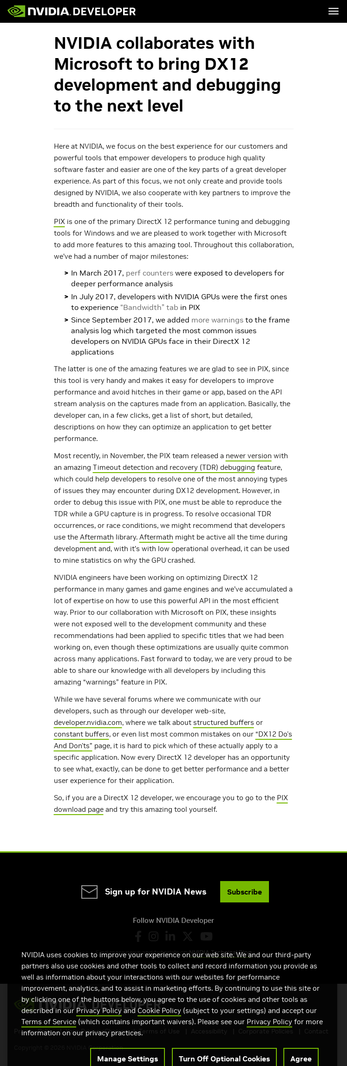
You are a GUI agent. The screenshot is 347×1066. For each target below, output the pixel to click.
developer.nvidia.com (88, 722)
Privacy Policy (99, 1022)
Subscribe (244, 891)
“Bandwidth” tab (149, 307)
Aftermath (97, 537)
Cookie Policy (159, 1022)
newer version (249, 455)
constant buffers (81, 734)
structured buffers (223, 722)
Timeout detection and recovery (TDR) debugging (174, 467)
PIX (59, 221)
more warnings (217, 319)
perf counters (149, 272)
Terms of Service (48, 1033)
